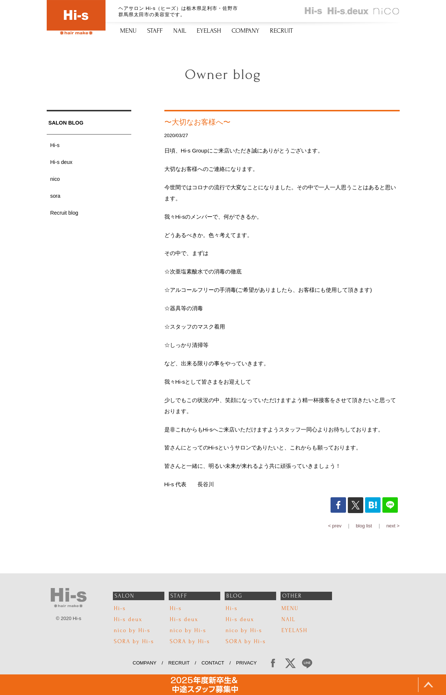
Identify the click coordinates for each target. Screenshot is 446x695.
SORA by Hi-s (134, 641)
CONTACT (212, 663)
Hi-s (55, 145)
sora (55, 196)
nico (55, 179)
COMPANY (246, 31)
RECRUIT (281, 31)
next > (393, 526)
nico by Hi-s (132, 630)
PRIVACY (249, 663)
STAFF (155, 31)
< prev (335, 526)
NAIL (179, 31)
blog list (364, 526)
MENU (128, 31)
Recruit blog (64, 213)
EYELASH (209, 31)
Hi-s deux (61, 162)
